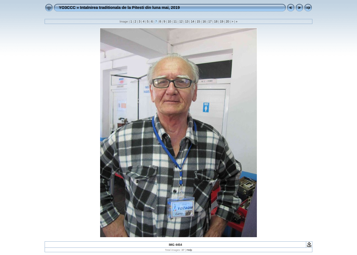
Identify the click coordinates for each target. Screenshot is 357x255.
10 (169, 21)
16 (204, 21)
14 (192, 21)
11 (175, 21)
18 (215, 21)
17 (210, 21)
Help (189, 249)
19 (221, 21)
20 (227, 21)
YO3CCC (67, 7)
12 (181, 21)
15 (198, 21)
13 (186, 21)
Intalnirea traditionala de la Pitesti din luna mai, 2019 (130, 7)
